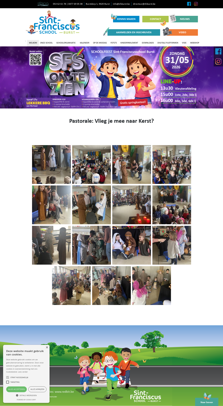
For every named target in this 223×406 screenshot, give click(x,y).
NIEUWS (181, 19)
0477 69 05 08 (75, 4)
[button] (26, 395)
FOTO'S (114, 43)
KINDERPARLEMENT (129, 43)
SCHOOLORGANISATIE (66, 43)
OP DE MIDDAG (100, 43)
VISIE (184, 43)
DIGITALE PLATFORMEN (167, 43)
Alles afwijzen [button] (37, 389)
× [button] (47, 347)
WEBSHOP (194, 43)
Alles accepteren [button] (16, 389)
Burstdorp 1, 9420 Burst (98, 4)
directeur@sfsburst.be (144, 4)
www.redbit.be (64, 391)
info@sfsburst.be (121, 4)
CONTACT (158, 20)
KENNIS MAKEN (124, 18)
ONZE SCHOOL (46, 43)
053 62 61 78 (59, 4)
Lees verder (23, 372)
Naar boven (207, 401)
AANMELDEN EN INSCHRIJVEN (129, 32)
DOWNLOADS (148, 43)
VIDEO (176, 32)
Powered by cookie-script (26, 400)
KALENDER (84, 43)
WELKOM (33, 43)
